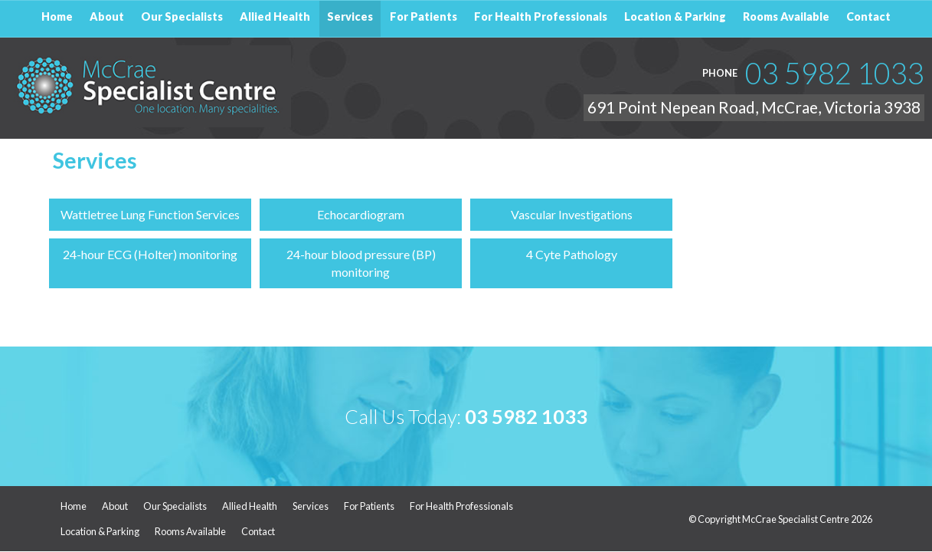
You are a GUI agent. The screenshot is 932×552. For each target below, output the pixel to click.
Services (311, 507)
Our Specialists (175, 507)
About (115, 507)
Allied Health (249, 507)
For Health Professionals (461, 507)
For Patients (369, 507)
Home (73, 507)
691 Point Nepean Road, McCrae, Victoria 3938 (754, 107)
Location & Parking (99, 531)
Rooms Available (190, 531)
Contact (258, 531)
